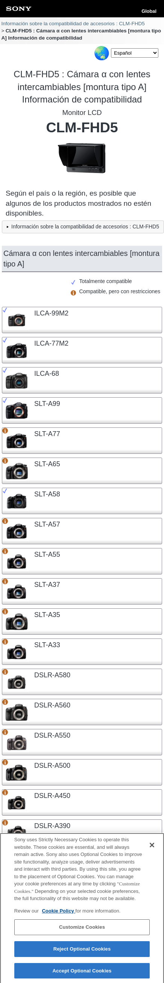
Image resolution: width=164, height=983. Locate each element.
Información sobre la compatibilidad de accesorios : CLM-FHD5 (73, 23)
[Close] (152, 848)
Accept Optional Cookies (82, 973)
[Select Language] (134, 53)
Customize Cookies (82, 930)
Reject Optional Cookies (82, 951)
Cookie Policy (58, 913)
